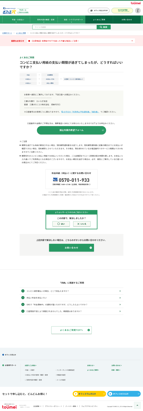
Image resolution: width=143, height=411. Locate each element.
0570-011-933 (74, 179)
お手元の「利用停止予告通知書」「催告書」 (81, 111)
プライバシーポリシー (52, 406)
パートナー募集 (70, 406)
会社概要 (36, 406)
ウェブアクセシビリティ (89, 406)
